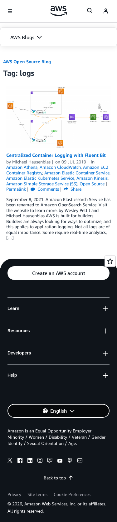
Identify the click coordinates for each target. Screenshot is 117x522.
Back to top (58, 477)
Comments (45, 189)
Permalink (16, 189)
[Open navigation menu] (10, 11)
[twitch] (49, 461)
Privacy (14, 494)
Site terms (37, 494)
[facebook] (19, 461)
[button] (58, 37)
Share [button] (72, 189)
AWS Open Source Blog (27, 61)
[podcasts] (69, 461)
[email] (79, 461)
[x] (9, 461)
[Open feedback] (110, 261)
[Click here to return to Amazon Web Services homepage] (58, 11)
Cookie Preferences (72, 494)
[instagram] (39, 461)
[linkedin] (29, 461)
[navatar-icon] (106, 11)
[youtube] (59, 461)
